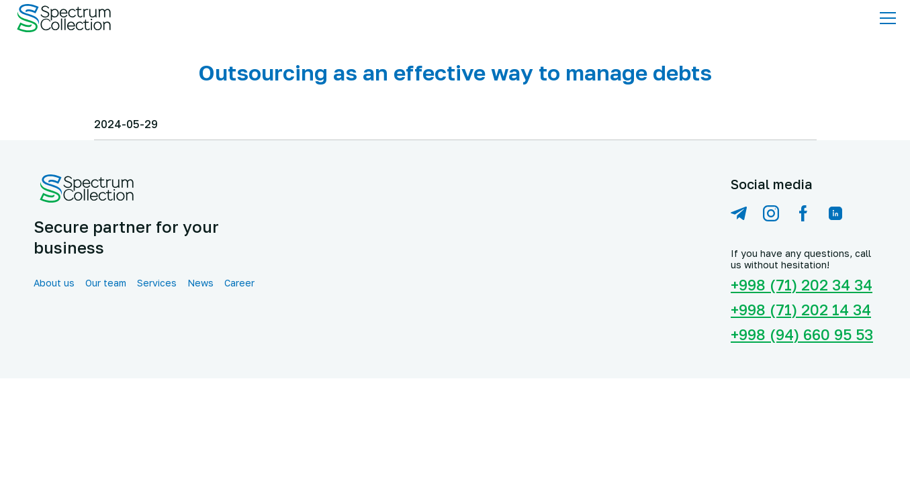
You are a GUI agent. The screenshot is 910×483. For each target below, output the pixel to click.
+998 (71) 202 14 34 (801, 310)
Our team (105, 282)
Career (239, 282)
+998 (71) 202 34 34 (801, 285)
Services (157, 282)
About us (54, 282)
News (200, 282)
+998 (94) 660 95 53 (802, 334)
